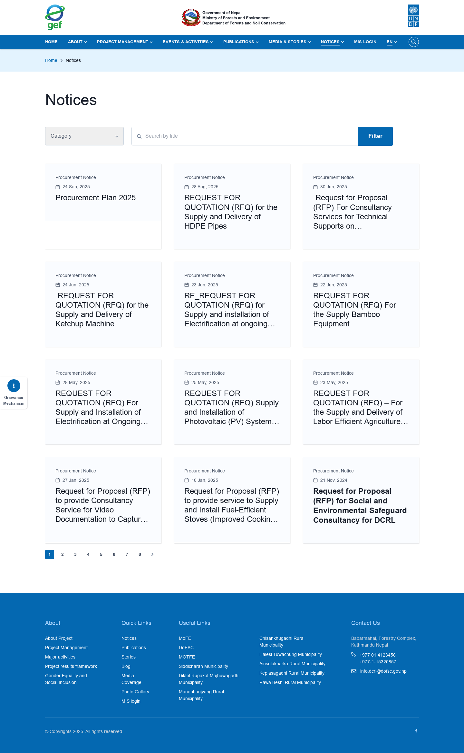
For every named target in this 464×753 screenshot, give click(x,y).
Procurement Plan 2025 (95, 197)
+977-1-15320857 (378, 662)
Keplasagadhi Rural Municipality (291, 673)
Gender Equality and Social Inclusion (66, 679)
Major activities (60, 657)
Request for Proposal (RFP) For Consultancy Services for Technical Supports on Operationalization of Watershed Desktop (352, 221)
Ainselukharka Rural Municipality (292, 663)
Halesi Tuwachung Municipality (290, 654)
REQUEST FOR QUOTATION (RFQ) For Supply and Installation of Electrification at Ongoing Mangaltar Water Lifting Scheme (98, 417)
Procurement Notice (75, 177)
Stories (128, 657)
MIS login (365, 42)
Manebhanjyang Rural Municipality (201, 695)
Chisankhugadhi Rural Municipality (281, 641)
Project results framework (71, 666)
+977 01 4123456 (378, 655)
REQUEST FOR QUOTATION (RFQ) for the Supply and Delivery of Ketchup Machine (102, 309)
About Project (58, 638)
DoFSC (186, 647)
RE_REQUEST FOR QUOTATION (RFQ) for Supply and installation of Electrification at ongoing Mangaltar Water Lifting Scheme (226, 319)
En (389, 42)
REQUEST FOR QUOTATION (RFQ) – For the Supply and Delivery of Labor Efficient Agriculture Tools (357, 412)
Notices (330, 42)
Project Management (122, 42)
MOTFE (187, 657)
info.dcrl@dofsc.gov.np (383, 671)
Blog (125, 666)
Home (51, 42)
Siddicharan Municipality (203, 666)
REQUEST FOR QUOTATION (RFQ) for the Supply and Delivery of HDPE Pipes (230, 211)
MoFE (185, 638)
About (75, 42)
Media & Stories (287, 42)
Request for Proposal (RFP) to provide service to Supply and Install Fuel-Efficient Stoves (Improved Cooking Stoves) (231, 510)
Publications (238, 42)
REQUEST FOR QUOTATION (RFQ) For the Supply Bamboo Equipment (354, 309)
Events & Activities (186, 42)
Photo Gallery (135, 692)
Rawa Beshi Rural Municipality (290, 682)
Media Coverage (131, 679)
